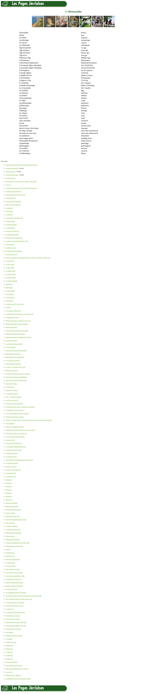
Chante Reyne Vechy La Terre (14, 606)
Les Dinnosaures (11, 178)
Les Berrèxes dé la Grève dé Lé (15, 304)
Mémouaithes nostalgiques (13, 533)
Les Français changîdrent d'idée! (15, 576)
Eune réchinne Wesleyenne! (14, 665)
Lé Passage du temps (12, 463)
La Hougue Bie (10, 221)
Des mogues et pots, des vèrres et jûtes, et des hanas (21, 181)
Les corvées (9, 672)
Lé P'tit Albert (10, 387)
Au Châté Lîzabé (11, 277)
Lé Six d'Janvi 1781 (11, 254)
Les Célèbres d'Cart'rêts (13, 360)
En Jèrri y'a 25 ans (11, 466)
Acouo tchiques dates (12, 175)
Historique (9, 480)
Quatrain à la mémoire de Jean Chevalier (18, 374)
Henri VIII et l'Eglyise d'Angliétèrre (16, 377)
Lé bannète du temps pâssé (13, 450)
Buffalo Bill (9, 645)
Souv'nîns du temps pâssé (13, 509)
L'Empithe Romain (11, 224)
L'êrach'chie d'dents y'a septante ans (16, 433)
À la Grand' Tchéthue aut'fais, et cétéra (17, 413)
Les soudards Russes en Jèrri (14, 344)
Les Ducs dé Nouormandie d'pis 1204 (17, 241)
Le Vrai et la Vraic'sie (12, 400)
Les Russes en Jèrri (11, 340)
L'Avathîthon (9, 632)
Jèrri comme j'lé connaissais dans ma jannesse (19, 460)
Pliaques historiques (11, 503)
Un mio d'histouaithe (12, 168)
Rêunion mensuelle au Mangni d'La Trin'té (18, 337)
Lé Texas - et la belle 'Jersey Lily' (15, 367)
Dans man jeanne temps (13, 559)
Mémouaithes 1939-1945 (13, 354)
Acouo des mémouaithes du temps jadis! (18, 543)
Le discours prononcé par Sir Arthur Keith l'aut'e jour (21, 188)
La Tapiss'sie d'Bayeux (12, 231)
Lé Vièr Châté (10, 261)
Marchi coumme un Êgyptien (14, 582)
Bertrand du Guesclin (12, 506)
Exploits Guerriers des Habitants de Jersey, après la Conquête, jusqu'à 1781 (28, 258)
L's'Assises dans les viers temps (15, 602)
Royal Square (10, 294)
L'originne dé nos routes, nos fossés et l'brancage (20, 407)
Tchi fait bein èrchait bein (13, 364)
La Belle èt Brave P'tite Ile (13, 191)
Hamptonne (9, 284)
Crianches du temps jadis (13, 529)
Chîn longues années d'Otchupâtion (16, 350)
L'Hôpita (8, 307)
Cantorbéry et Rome (12, 390)
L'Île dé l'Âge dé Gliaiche (13, 205)
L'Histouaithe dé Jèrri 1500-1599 (15, 195)
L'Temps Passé (10, 553)
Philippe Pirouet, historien (13, 675)
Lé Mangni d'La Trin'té (12, 317)
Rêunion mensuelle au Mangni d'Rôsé (17, 324)
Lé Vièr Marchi (10, 291)
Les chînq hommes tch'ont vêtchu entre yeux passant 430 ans (24, 596)
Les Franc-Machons (11, 662)
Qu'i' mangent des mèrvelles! (14, 572)
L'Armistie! (9, 639)
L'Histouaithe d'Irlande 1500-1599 (16, 625)
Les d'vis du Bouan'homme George (16, 519)
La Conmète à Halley (12, 393)
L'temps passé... (10, 536)
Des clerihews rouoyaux (13, 616)
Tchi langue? (9, 211)
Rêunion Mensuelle (11, 327)
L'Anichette (9, 208)
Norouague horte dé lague (13, 629)
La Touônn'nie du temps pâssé (14, 410)
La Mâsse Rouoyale (11, 453)
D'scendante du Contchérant (14, 238)
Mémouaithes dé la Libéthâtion (15, 357)
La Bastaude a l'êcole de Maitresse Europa (18, 678)
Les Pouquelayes (11, 198)
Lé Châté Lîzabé (10, 271)
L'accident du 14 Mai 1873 (14, 579)
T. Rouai (8, 185)
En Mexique (9, 652)
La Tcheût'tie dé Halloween (14, 443)
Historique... (9, 499)
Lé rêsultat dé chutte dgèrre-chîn (15, 612)
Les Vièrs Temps (11, 566)
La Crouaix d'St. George (13, 619)
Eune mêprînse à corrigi (13, 569)
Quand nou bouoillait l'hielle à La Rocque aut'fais (20, 430)
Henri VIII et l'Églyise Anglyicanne (16, 380)
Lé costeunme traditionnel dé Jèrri (16, 446)
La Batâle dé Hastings (12, 234)
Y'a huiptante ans (11, 473)
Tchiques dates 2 (10, 171)
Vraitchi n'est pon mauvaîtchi (14, 403)
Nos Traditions (10, 423)
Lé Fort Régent (10, 297)
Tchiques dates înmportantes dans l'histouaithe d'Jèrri (21, 165)
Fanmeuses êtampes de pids (14, 635)
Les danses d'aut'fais (12, 589)
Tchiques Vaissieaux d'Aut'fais (15, 417)
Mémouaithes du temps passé (14, 546)
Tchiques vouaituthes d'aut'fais (15, 427)
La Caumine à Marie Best (13, 311)
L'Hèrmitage (9, 301)
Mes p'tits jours (10, 556)
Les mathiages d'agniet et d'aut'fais (16, 592)
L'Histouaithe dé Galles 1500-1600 (16, 622)
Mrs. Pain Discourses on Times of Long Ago (19, 599)
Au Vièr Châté (10, 264)
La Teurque (9, 214)
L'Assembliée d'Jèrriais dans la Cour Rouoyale (19, 314)
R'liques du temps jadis (12, 516)
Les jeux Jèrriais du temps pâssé (15, 437)
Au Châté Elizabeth (11, 281)
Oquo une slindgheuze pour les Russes (17, 669)
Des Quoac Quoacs (11, 383)
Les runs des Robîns (12, 526)
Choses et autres (10, 513)
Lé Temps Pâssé (10, 562)
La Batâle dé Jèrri (11, 248)
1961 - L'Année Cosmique (13, 397)
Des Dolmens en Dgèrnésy (13, 201)
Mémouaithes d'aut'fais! (13, 539)
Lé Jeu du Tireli (10, 440)
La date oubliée (10, 228)
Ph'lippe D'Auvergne (12, 370)
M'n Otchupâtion (11, 347)
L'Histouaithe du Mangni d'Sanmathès (17, 330)
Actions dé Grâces (11, 642)
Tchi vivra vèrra (10, 523)
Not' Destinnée (10, 244)
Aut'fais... (8, 549)
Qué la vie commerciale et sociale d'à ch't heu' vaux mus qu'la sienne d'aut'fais (29, 420)
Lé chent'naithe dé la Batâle (14, 251)
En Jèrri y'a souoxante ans (13, 470)
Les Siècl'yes (9, 609)
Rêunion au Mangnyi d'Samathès (15, 334)
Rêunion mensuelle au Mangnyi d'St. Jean (18, 321)
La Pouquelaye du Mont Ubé (14, 218)
